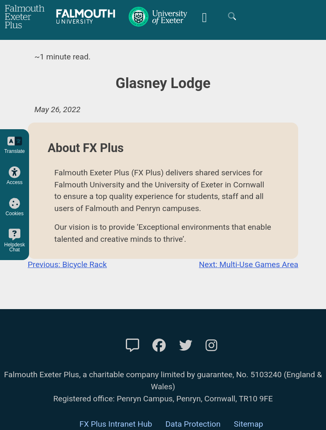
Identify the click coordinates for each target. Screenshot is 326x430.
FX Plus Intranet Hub (115, 424)
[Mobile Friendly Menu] (204, 16)
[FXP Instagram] (211, 346)
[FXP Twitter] (185, 346)
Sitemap (248, 424)
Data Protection (193, 424)
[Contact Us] (132, 346)
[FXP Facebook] (159, 346)
